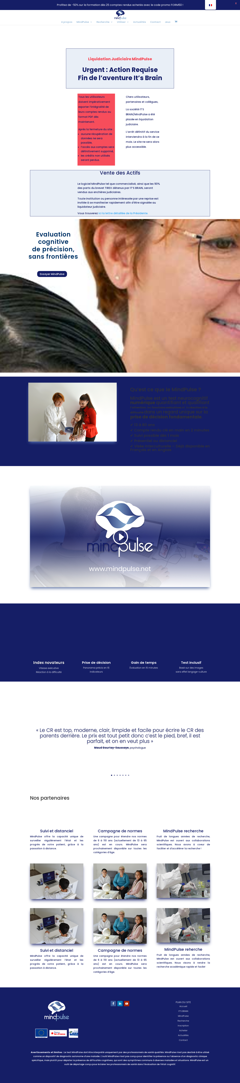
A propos (66, 22)
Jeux (167, 22)
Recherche (103, 22)
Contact (155, 22)
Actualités (139, 22)
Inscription (183, 1025)
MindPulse (82, 22)
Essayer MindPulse (52, 274)
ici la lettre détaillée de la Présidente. (123, 213)
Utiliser (121, 22)
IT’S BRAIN (183, 1011)
